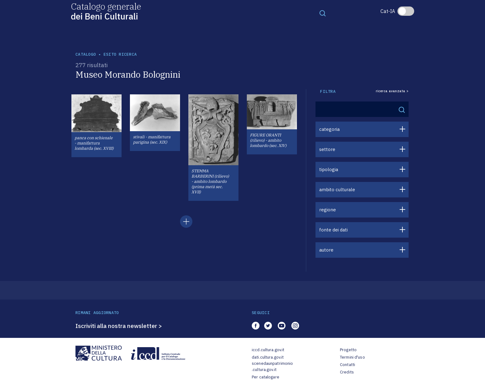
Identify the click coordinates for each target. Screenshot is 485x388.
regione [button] (327, 210)
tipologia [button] (328, 169)
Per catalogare (265, 377)
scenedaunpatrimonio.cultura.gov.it (272, 366)
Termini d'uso (352, 357)
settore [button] (327, 149)
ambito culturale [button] (337, 189)
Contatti (347, 364)
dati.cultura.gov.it (268, 357)
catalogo (85, 54)
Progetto (348, 349)
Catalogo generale (106, 11)
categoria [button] (329, 129)
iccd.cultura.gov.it (268, 349)
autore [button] (326, 250)
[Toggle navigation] (322, 13)
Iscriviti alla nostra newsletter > (118, 326)
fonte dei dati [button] (333, 230)
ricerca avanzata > (392, 91)
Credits (347, 372)
